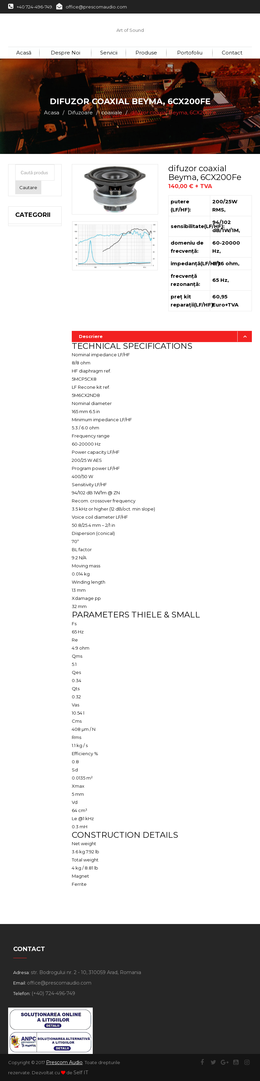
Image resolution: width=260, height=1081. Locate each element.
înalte (33, 393)
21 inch (35, 244)
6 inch (34, 339)
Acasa (51, 112)
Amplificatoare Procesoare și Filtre (35, 520)
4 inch (34, 366)
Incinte (26, 477)
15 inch (34, 271)
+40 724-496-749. (30, 6)
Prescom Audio (64, 1062)
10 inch (35, 312)
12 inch (35, 298)
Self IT (80, 1072)
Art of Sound (130, 30)
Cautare (28, 187)
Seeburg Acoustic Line (30, 455)
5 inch (33, 353)
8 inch (34, 325)
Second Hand (27, 594)
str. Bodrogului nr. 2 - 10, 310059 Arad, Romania (86, 972)
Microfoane (34, 563)
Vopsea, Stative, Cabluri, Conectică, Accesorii (33, 628)
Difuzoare (80, 112)
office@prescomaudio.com (91, 6)
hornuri (35, 434)
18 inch (35, 258)
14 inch (35, 285)
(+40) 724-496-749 (53, 993)
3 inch (34, 380)
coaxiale (111, 112)
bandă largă (40, 420)
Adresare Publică (30, 546)
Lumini (25, 577)
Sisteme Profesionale (35, 494)
